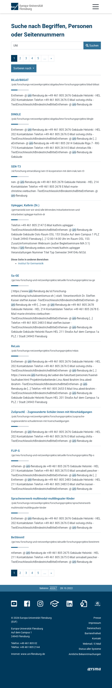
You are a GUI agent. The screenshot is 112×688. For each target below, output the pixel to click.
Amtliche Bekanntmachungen (85, 654)
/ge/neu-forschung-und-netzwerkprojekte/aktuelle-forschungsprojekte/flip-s (52, 455)
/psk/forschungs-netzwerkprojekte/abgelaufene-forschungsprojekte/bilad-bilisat (55, 84)
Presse (97, 617)
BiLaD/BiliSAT (20, 80)
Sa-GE (15, 275)
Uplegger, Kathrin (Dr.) (25, 205)
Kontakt (96, 638)
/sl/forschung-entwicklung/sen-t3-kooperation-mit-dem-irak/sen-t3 (47, 171)
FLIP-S (15, 450)
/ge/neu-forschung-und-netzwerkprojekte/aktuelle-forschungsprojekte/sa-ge (53, 280)
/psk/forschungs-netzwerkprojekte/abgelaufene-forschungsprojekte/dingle (52, 118)
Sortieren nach (22, 68)
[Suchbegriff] (47, 45)
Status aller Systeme (90, 648)
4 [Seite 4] (32, 58)
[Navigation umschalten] (95, 6)
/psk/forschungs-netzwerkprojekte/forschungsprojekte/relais (44, 350)
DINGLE (16, 114)
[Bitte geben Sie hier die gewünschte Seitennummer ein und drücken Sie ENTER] (53, 588)
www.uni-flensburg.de (33, 654)
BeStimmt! (17, 537)
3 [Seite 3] (26, 58)
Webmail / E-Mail (92, 643)
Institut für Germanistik (30, 263)
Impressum (95, 623)
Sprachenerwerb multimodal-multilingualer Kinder (43, 498)
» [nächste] (51, 58)
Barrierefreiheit (93, 633)
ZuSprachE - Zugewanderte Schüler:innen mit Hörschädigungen (51, 412)
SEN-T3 (16, 166)
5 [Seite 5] (38, 58)
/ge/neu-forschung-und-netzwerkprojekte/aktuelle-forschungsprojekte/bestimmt (55, 541)
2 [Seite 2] (20, 58)
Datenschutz (94, 628)
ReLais (15, 346)
